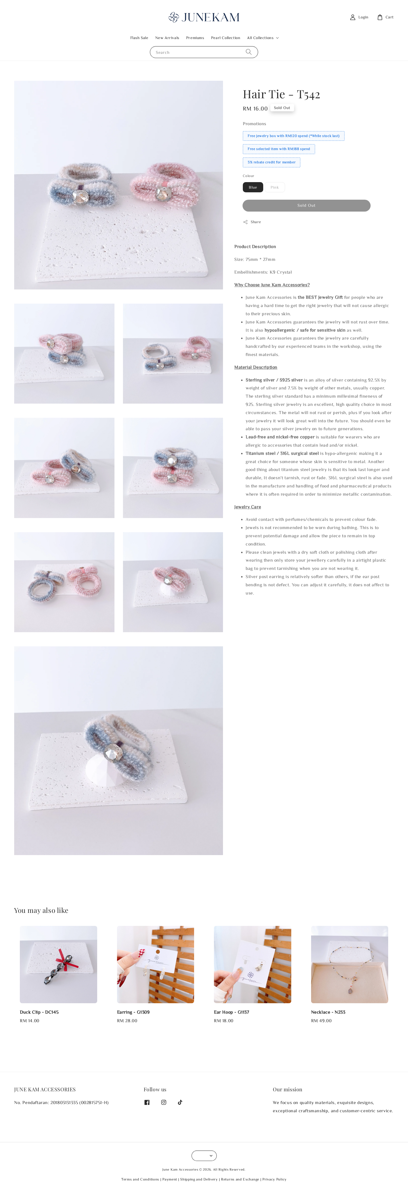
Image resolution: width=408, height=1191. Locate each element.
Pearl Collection (226, 38)
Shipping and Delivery (199, 1179)
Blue (253, 187)
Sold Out (307, 205)
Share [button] (252, 222)
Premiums (195, 38)
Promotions (254, 123)
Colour (248, 176)
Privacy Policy (274, 1179)
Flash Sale (139, 38)
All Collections (260, 38)
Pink (275, 187)
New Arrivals (167, 38)
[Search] (249, 51)
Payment (169, 1179)
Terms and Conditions (140, 1179)
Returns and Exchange (240, 1179)
